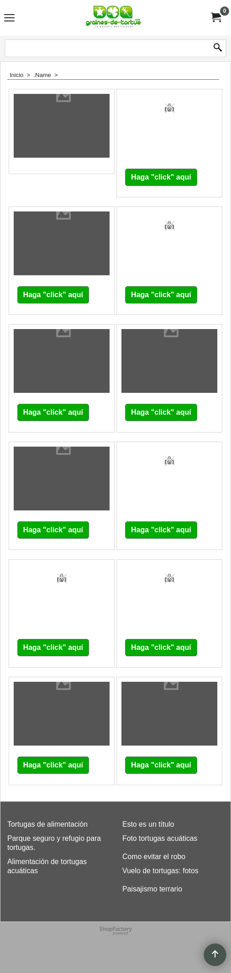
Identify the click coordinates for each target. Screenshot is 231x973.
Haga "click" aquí (161, 177)
